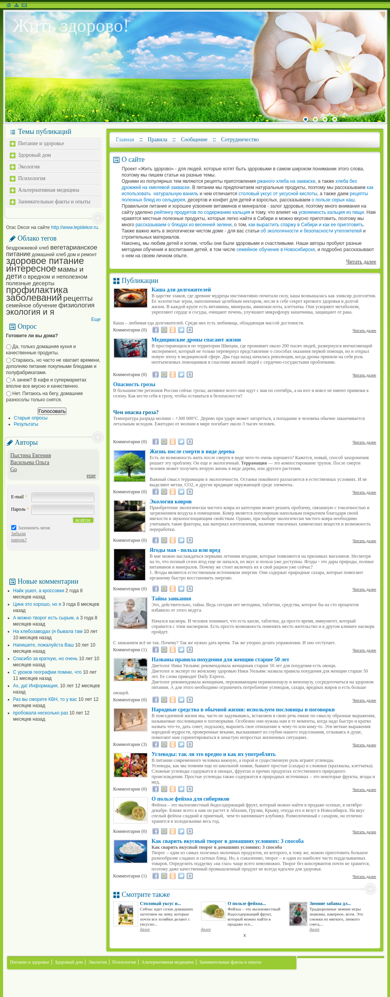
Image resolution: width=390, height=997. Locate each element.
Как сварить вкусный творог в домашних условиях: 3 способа (228, 841)
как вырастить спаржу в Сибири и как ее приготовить (305, 224)
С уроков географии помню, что (47, 672)
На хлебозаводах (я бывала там (48, 631)
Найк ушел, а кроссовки (38, 590)
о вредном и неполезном (55, 277)
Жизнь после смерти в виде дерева (192, 451)
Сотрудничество (240, 139)
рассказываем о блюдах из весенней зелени (183, 224)
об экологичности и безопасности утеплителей (311, 231)
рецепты (78, 298)
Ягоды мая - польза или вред (185, 550)
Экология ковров (171, 502)
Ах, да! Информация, (36, 685)
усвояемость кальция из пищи (331, 212)
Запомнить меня (34, 528)
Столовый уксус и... (160, 903)
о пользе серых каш (332, 200)
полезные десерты (30, 283)
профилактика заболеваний (37, 293)
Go (13, 469)
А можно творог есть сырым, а (46, 618)
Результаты (26, 424)
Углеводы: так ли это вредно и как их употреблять (214, 754)
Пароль (20, 509)
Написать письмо (24, 5)
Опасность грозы (134, 384)
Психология (32, 178)
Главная (125, 139)
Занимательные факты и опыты (54, 202)
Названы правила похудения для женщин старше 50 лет (220, 659)
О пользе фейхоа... (247, 903)
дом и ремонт (82, 254)
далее (145, 929)
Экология (29, 167)
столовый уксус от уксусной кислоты (278, 193)
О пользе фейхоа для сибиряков (191, 799)
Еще (96, 319)
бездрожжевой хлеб (27, 248)
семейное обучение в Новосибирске (276, 249)
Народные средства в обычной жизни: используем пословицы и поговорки (243, 710)
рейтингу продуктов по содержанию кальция (202, 212)
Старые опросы (31, 418)
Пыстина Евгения (30, 455)
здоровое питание (45, 260)
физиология (77, 305)
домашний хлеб (49, 254)
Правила (158, 139)
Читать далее (361, 262)
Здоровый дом (34, 155)
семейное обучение (31, 305)
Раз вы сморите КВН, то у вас (45, 699)
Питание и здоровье (41, 143)
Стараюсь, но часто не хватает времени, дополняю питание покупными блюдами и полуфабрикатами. (53, 366)
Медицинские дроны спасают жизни (196, 340)
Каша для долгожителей (181, 290)
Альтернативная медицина (49, 190)
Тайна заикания (171, 599)
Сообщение (194, 139)
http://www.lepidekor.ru (74, 227)
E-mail (19, 496)
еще (91, 476)
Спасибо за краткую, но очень (45, 658)
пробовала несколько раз (40, 713)
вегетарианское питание (51, 251)
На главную (9, 5)
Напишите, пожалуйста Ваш (43, 645)
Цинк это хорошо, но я (37, 604)
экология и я (30, 312)
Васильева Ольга (29, 462)
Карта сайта (16, 5)
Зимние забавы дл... (330, 903)
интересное (31, 268)
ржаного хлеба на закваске (285, 181)
